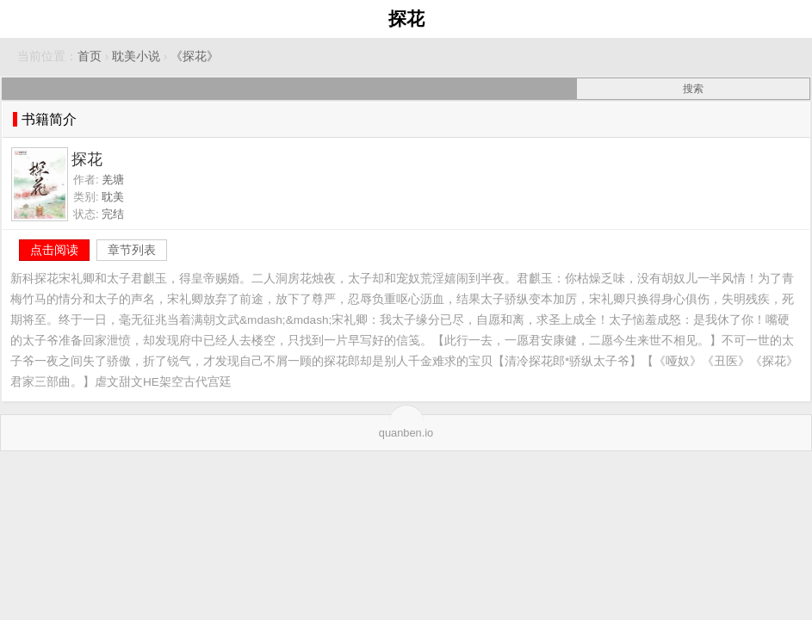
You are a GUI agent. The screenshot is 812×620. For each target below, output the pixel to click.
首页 (89, 56)
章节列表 (132, 250)
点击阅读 (54, 250)
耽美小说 (136, 56)
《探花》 (194, 56)
